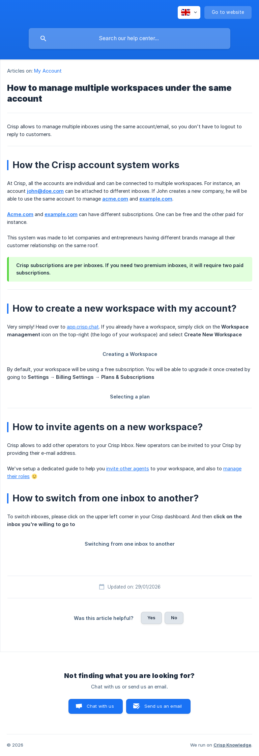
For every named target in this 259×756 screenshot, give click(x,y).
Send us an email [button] (163, 706)
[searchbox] (129, 38)
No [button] (174, 617)
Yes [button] (151, 617)
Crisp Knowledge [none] (232, 745)
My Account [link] (48, 71)
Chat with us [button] (100, 706)
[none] (189, 12)
